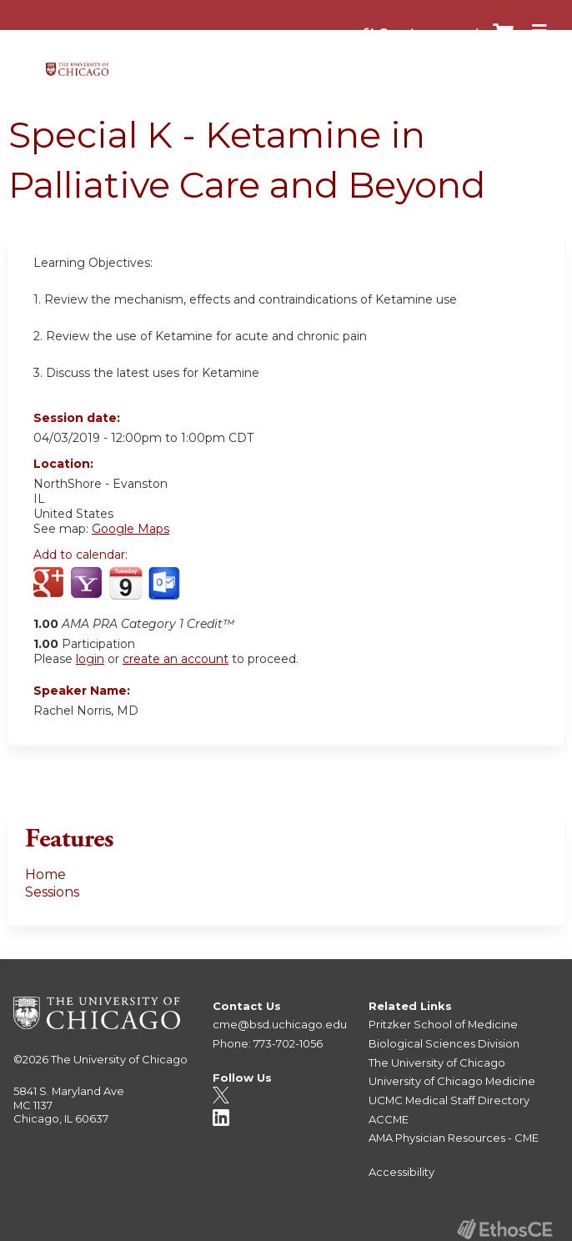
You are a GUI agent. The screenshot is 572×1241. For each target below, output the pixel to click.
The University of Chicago (119, 1059)
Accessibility (401, 1171)
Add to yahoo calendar (88, 583)
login (90, 658)
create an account (175, 658)
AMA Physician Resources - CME (454, 1137)
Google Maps (130, 528)
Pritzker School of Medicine (443, 1024)
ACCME (389, 1119)
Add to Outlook (165, 583)
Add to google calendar (50, 583)
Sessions (52, 892)
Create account (429, 32)
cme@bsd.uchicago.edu (280, 1024)
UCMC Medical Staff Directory (449, 1100)
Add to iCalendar (125, 583)
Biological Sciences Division (444, 1043)
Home (45, 874)
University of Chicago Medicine (452, 1081)
